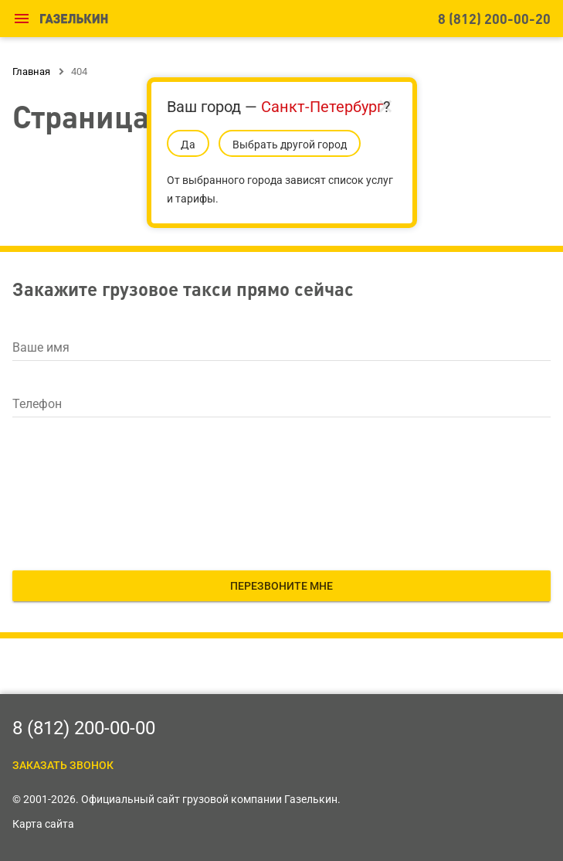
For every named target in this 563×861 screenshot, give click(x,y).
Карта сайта (43, 824)
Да (188, 144)
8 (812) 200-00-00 (83, 728)
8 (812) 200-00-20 (494, 18)
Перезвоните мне (281, 586)
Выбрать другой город (289, 144)
